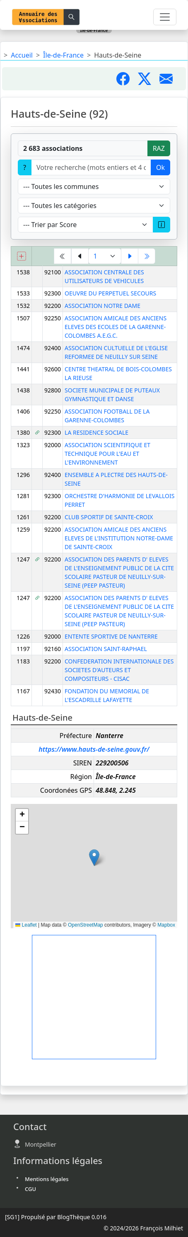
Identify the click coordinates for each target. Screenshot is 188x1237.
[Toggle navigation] (164, 17)
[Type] (94, 205)
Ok (160, 167)
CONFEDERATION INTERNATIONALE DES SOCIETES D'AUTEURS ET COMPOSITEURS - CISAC (119, 670)
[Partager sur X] (148, 81)
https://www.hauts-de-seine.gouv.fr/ (94, 749)
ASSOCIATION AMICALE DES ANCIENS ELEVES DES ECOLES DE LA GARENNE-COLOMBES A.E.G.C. (115, 326)
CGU (30, 1189)
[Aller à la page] (104, 256)
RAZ (159, 148)
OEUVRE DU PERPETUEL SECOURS (110, 293)
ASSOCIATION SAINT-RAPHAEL (106, 649)
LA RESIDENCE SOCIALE (96, 432)
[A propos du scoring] (161, 224)
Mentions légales (47, 1179)
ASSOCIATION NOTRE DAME (102, 306)
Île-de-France (63, 55)
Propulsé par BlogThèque (55, 1217)
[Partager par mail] (169, 81)
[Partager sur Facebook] (127, 81)
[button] (94, 857)
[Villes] (94, 186)
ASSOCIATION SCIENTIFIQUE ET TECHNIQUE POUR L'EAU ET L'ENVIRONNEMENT (107, 453)
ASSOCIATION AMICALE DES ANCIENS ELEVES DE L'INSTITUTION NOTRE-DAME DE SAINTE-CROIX (119, 538)
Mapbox (166, 925)
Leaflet (25, 925)
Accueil (22, 55)
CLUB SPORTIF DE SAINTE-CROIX (109, 517)
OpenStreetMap (85, 925)
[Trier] (85, 224)
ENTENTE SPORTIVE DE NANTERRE (111, 636)
